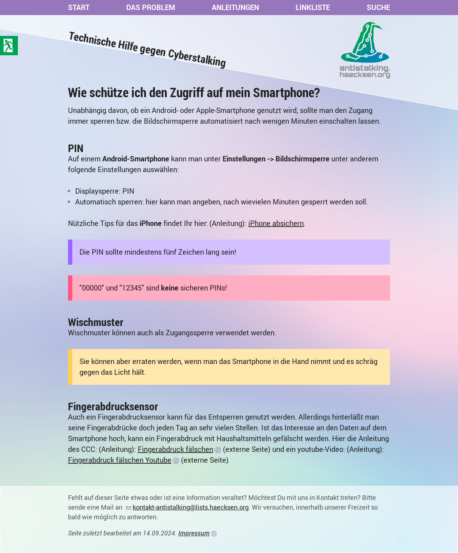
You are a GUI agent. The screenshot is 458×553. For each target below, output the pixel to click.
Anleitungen (235, 7)
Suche (378, 7)
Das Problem (150, 7)
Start (78, 7)
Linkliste (313, 7)
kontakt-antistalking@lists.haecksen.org (191, 507)
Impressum (194, 533)
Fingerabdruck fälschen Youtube (119, 460)
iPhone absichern (276, 223)
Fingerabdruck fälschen (175, 449)
